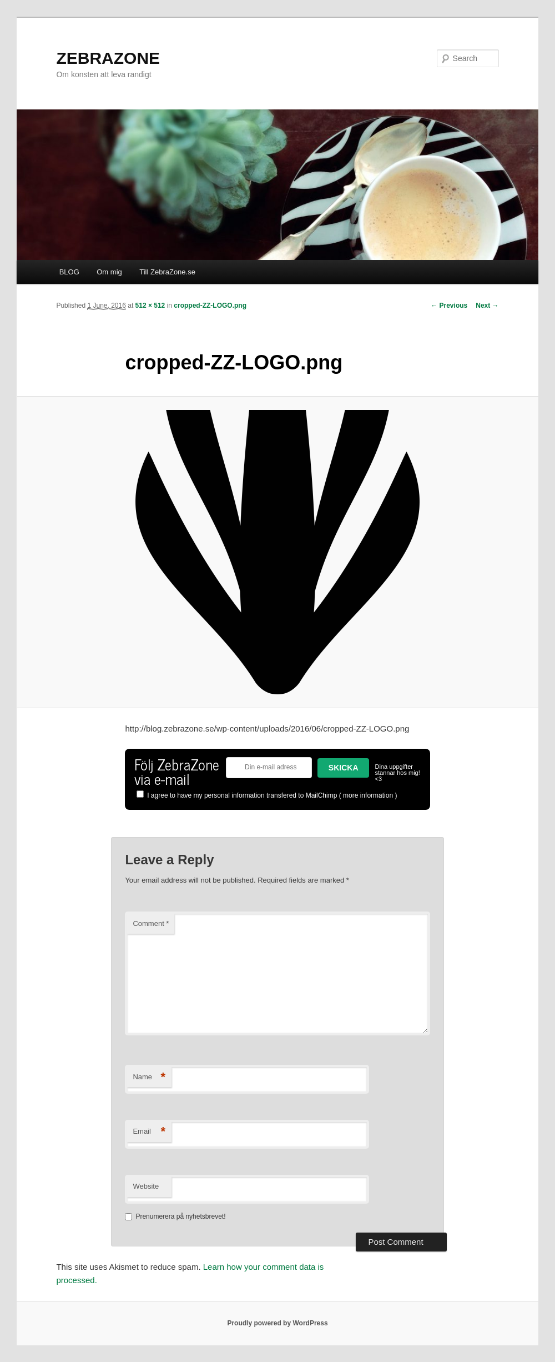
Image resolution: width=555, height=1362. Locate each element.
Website (146, 1186)
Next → (487, 305)
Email (149, 1132)
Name (149, 1077)
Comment (151, 923)
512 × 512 (150, 305)
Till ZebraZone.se (167, 272)
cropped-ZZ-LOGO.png (210, 305)
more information (368, 795)
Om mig (109, 272)
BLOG (69, 272)
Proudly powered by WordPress (277, 1323)
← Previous (449, 305)
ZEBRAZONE (108, 58)
